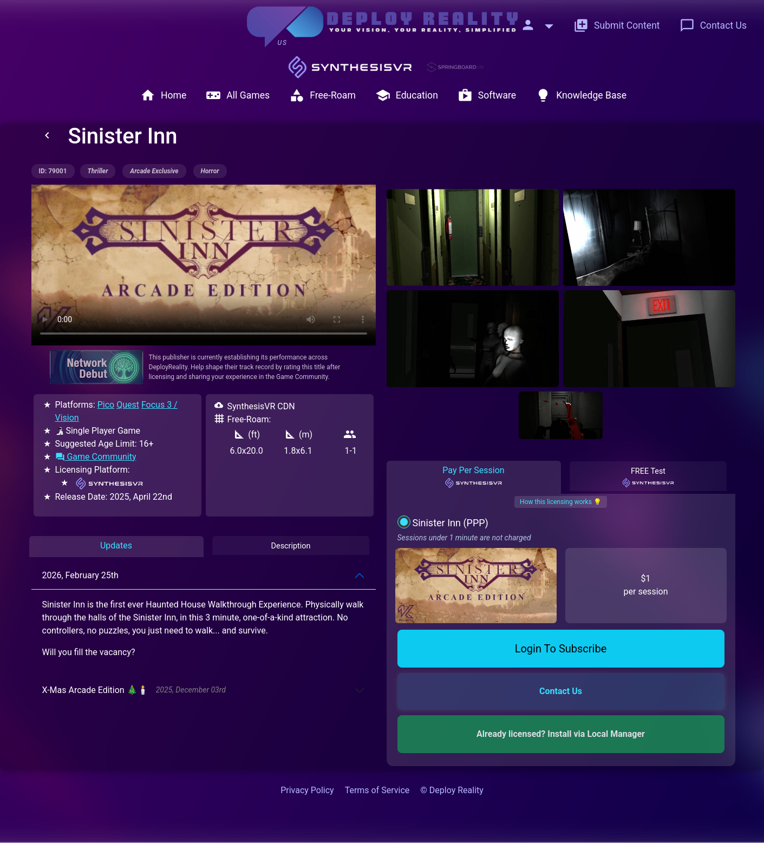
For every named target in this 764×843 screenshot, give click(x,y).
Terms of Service (377, 790)
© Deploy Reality (452, 790)
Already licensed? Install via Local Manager (560, 734)
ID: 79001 (53, 171)
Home (163, 95)
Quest (127, 405)
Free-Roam (322, 95)
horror (210, 171)
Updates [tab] (116, 545)
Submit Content (616, 25)
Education (406, 95)
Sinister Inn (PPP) (450, 522)
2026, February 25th (80, 575)
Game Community (95, 457)
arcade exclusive (154, 171)
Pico (105, 405)
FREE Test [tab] (648, 477)
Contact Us (713, 25)
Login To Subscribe (561, 648)
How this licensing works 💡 (561, 502)
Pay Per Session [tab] (473, 477)
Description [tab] (290, 546)
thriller (98, 171)
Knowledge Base (581, 95)
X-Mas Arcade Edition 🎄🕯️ (134, 690)
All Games (238, 95)
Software (487, 95)
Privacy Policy (307, 790)
